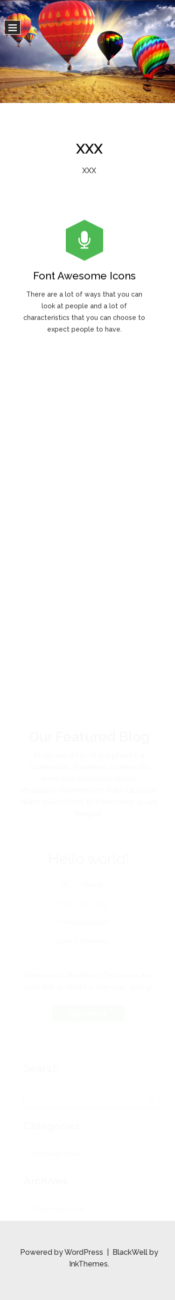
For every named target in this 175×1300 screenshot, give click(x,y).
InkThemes (88, 1263)
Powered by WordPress (62, 1252)
